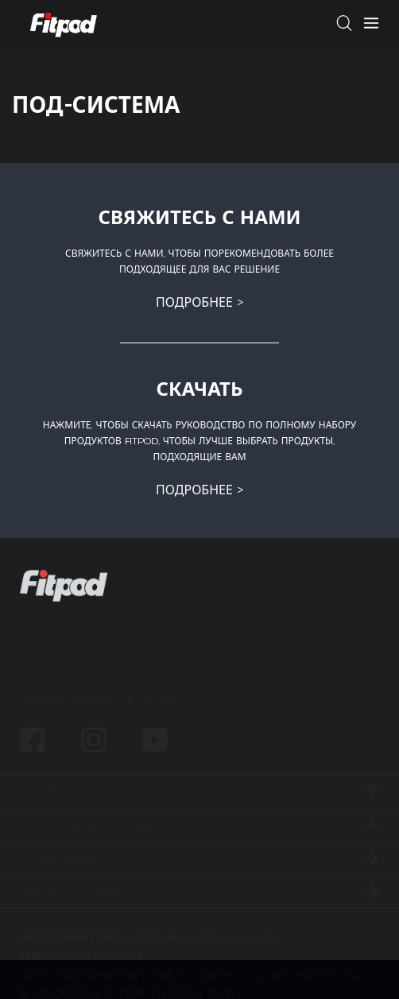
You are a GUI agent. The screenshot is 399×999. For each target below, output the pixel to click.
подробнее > (199, 302)
